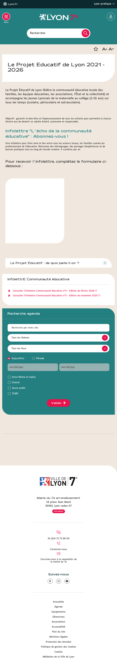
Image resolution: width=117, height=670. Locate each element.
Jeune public (19, 388)
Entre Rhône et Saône (24, 377)
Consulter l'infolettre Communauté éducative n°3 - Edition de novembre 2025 (55, 296)
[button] (95, 49)
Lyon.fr (13, 4)
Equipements (59, 612)
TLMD (15, 394)
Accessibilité (58, 627)
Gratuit (16, 382)
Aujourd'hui (18, 358)
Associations (58, 622)
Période (40, 358)
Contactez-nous (58, 549)
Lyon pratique (104, 3)
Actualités (58, 602)
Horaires (58, 511)
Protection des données (58, 642)
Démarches (59, 617)
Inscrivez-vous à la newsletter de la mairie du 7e (58, 560)
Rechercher (38, 33)
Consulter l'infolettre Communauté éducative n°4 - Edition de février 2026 (53, 291)
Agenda (58, 607)
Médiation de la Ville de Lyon (58, 657)
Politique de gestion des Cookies (58, 647)
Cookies (58, 652)
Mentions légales (58, 637)
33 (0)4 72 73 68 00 (59, 539)
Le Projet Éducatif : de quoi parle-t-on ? (44, 263)
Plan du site (58, 632)
